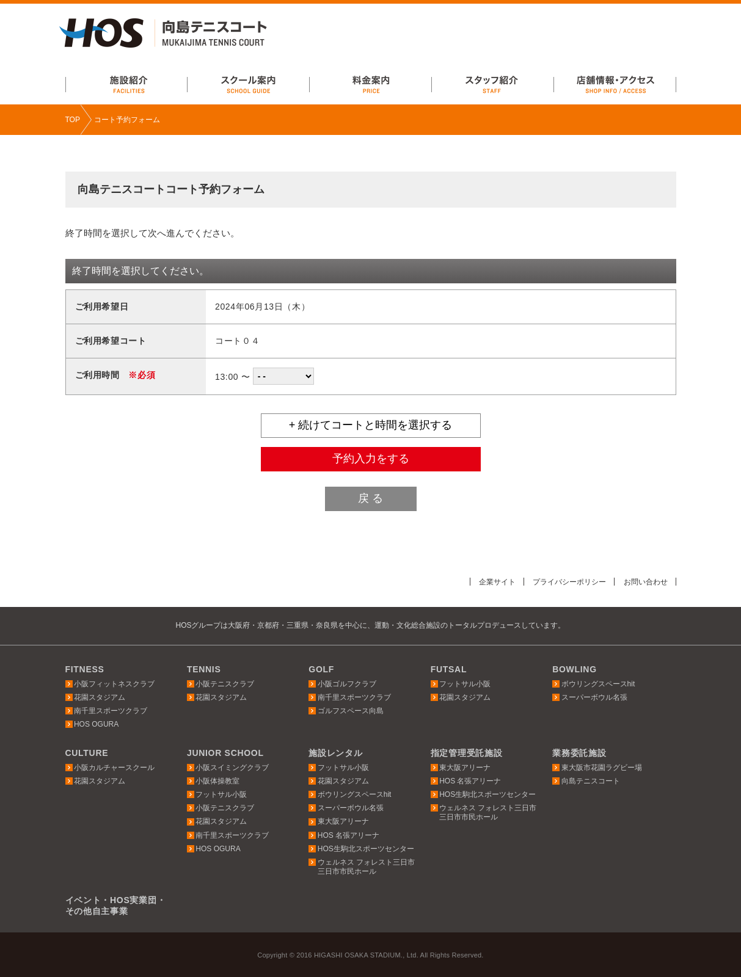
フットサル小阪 (465, 683)
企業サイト (486, 581)
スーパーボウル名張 (594, 697)
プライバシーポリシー (562, 581)
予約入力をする (370, 458)
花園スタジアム (99, 697)
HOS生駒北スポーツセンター (366, 848)
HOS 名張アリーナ (348, 834)
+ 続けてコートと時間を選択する (371, 425)
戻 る (370, 498)
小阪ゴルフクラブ (347, 683)
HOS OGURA (96, 724)
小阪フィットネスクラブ (114, 683)
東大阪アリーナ (343, 821)
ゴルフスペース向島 (351, 710)
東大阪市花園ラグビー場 (601, 767)
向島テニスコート (590, 781)
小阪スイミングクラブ (232, 767)
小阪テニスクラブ (224, 683)
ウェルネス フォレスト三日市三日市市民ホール (366, 867)
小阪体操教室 (217, 781)
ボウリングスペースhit (598, 683)
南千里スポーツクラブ (110, 710)
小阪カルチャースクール (114, 767)
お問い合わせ (644, 581)
